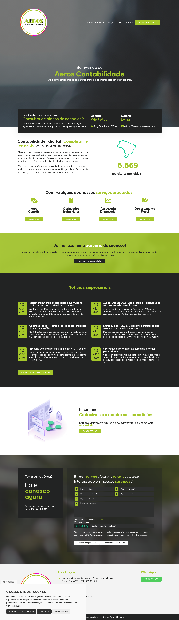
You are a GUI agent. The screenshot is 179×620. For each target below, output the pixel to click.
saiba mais (34, 219)
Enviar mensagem (87, 543)
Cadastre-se (90, 431)
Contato (129, 22)
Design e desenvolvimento (87, 617)
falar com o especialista (89, 261)
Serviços (110, 22)
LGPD (119, 22)
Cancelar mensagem (114, 543)
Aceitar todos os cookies (21, 611)
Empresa (99, 22)
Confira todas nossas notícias (35, 372)
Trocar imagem (81, 522)
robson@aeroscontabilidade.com (140, 126)
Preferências (61, 611)
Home (90, 22)
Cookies (8, 582)
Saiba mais (44, 611)
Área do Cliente (148, 22)
